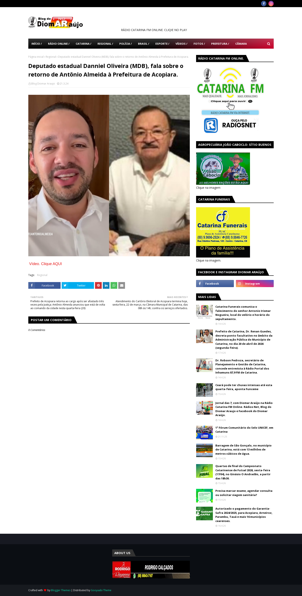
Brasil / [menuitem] (143, 44)
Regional (51, 57)
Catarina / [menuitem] (83, 44)
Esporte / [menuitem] (162, 44)
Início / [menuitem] (36, 44)
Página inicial (36, 57)
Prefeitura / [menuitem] (220, 44)
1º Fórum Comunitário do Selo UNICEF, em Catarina (244, 430)
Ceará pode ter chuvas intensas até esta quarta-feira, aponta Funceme (243, 387)
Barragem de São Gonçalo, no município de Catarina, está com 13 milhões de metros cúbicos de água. (243, 449)
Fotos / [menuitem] (199, 44)
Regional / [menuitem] (105, 44)
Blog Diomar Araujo (43, 83)
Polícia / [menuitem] (125, 44)
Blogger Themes (60, 590)
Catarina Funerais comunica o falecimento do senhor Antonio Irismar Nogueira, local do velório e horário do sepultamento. (243, 313)
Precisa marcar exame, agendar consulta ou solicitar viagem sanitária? (243, 493)
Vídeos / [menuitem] (181, 44)
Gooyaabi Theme (101, 590)
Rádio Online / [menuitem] (58, 44)
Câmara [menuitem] (241, 44)
